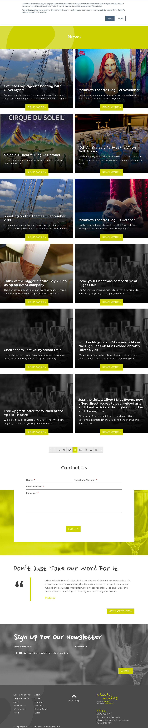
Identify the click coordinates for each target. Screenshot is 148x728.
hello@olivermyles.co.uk (108, 715)
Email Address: (35, 486)
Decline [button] (120, 18)
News (16, 710)
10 (69, 449)
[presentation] (45, 519)
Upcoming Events (22, 693)
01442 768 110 (103, 712)
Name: (30, 480)
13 (86, 449)
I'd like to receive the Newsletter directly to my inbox (42, 652)
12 (80, 449)
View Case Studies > (120, 610)
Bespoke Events (21, 696)
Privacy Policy (40, 707)
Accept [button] (110, 18)
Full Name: (80, 645)
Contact (38, 696)
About (37, 693)
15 (96, 449)
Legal (37, 710)
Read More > (37, 107)
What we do (19, 707)
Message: (32, 493)
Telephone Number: (85, 480)
